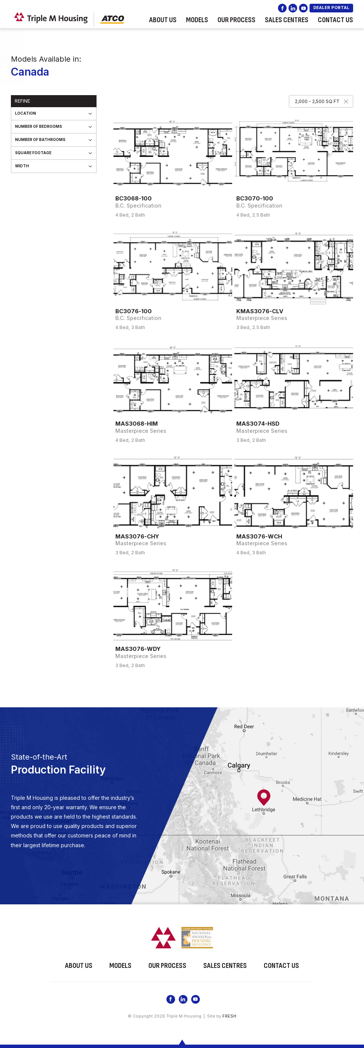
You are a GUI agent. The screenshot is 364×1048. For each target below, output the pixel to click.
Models (197, 19)
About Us (163, 19)
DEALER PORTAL (331, 7)
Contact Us (335, 19)
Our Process (236, 19)
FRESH (229, 1016)
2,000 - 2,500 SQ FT (317, 101)
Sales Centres (286, 19)
